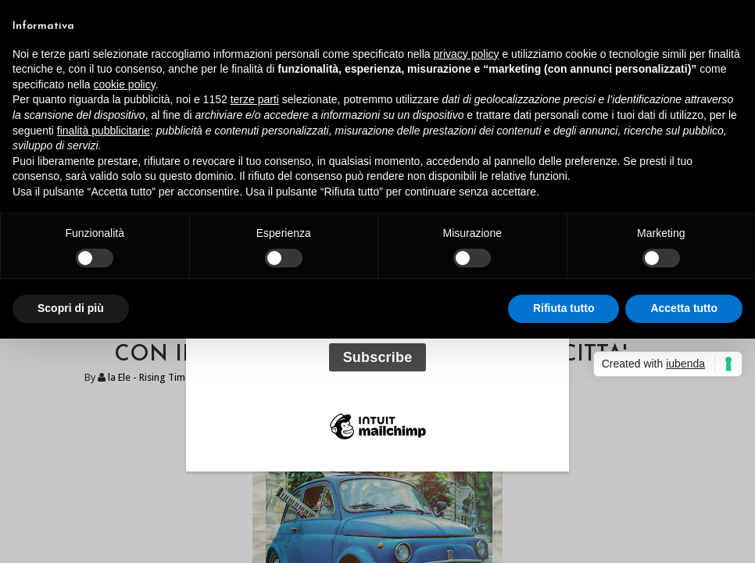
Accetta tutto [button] (683, 308)
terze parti (255, 99)
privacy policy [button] (466, 54)
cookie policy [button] (125, 84)
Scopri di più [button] (71, 308)
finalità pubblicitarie (103, 130)
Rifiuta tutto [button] (564, 308)
